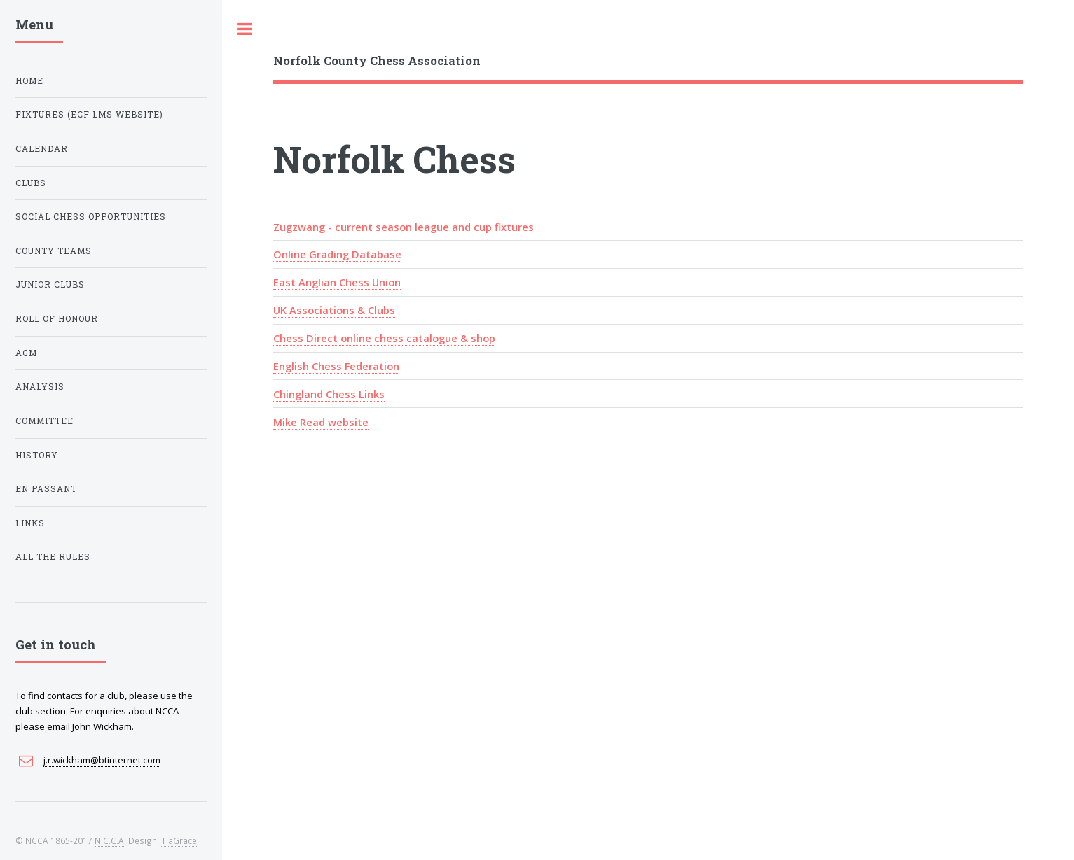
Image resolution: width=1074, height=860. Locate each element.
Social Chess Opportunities (90, 216)
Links (30, 523)
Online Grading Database (337, 254)
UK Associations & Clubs (334, 310)
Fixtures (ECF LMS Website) (89, 114)
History (36, 455)
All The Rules (52, 556)
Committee (44, 421)
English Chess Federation (336, 366)
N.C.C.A (109, 840)
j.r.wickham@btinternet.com (101, 760)
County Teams (53, 251)
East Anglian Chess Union (337, 282)
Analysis (39, 386)
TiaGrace (179, 840)
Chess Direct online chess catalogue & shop (384, 338)
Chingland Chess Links (329, 394)
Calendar (41, 148)
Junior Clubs (50, 284)
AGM (26, 353)
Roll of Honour (56, 318)
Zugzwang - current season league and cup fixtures (403, 227)
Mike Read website (321, 422)
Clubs (30, 183)
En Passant (46, 489)
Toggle (245, 29)
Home (29, 81)
